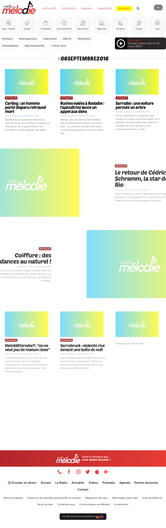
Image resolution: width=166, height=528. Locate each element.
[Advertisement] (83, 407)
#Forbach (7, 39)
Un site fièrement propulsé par (83, 517)
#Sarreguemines (28, 39)
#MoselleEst (84, 39)
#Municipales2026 (34, 46)
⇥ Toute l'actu (58, 46)
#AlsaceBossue (10, 46)
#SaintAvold (49, 39)
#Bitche (67, 39)
